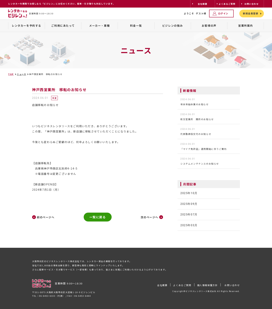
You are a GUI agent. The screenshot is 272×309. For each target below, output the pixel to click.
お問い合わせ (232, 285)
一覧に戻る (97, 217)
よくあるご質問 (182, 285)
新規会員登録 (250, 13)
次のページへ (149, 217)
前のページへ (46, 217)
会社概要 (162, 285)
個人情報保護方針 (207, 285)
